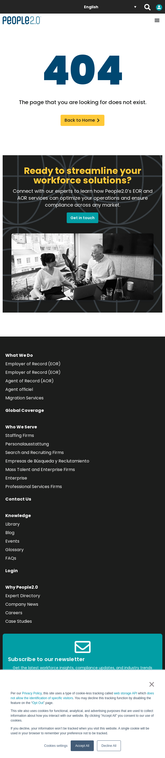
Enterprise (16, 478)
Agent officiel (19, 389)
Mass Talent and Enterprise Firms (40, 469)
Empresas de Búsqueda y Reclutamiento (47, 461)
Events (12, 541)
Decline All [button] (108, 746)
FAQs (10, 558)
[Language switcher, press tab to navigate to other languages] (110, 7)
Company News (21, 604)
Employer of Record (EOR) (33, 364)
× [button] (152, 684)
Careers (13, 613)
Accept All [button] (82, 746)
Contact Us (18, 499)
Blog (9, 533)
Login (11, 571)
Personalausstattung (27, 444)
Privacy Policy (32, 693)
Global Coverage (24, 410)
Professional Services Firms (33, 487)
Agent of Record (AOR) (29, 381)
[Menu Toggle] (157, 20)
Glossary (14, 550)
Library (12, 524)
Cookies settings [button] (55, 746)
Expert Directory (22, 596)
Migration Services (24, 398)
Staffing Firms (19, 435)
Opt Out (37, 703)
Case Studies (18, 621)
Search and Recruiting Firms (34, 452)
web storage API (126, 693)
